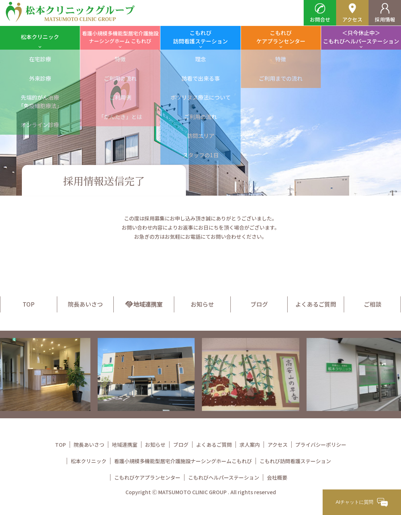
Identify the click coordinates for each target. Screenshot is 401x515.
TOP (29, 304)
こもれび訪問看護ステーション (200, 37)
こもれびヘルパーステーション (223, 477)
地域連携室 (144, 304)
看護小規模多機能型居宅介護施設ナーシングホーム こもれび (120, 37)
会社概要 (277, 477)
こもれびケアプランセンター (280, 37)
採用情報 (385, 13)
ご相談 (372, 304)
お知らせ (202, 304)
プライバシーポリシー (320, 444)
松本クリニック (40, 37)
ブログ (259, 304)
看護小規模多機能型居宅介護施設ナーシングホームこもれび (183, 461)
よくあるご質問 (315, 304)
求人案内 (250, 444)
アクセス (352, 13)
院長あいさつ (85, 304)
